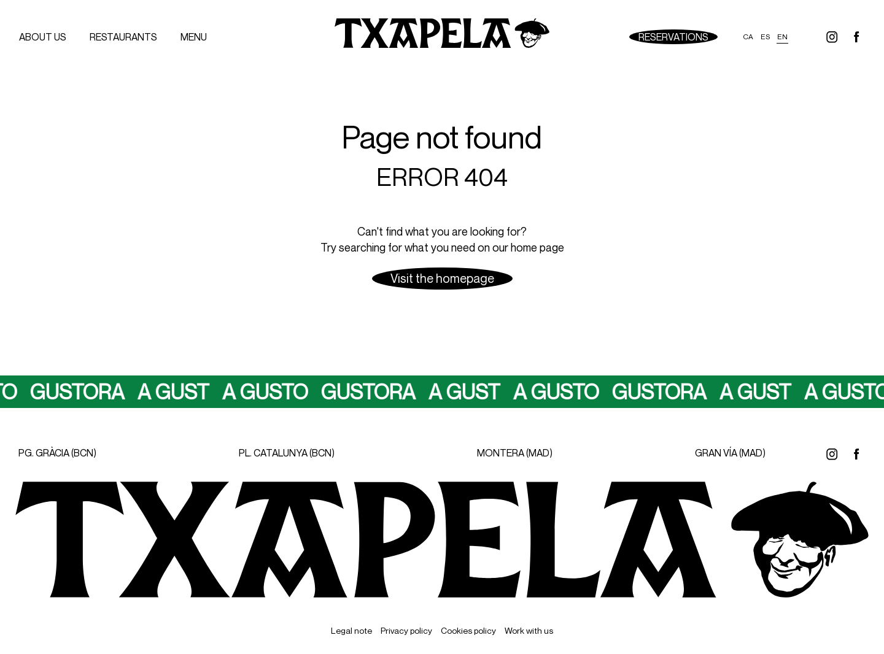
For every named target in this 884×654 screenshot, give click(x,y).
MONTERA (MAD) (514, 453)
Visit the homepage (442, 278)
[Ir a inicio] (442, 36)
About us (42, 37)
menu (193, 37)
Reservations (673, 37)
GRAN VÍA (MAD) (730, 453)
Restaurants (123, 37)
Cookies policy (468, 630)
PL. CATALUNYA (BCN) (287, 453)
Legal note (351, 630)
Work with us (529, 630)
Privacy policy (406, 630)
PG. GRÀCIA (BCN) (57, 453)
